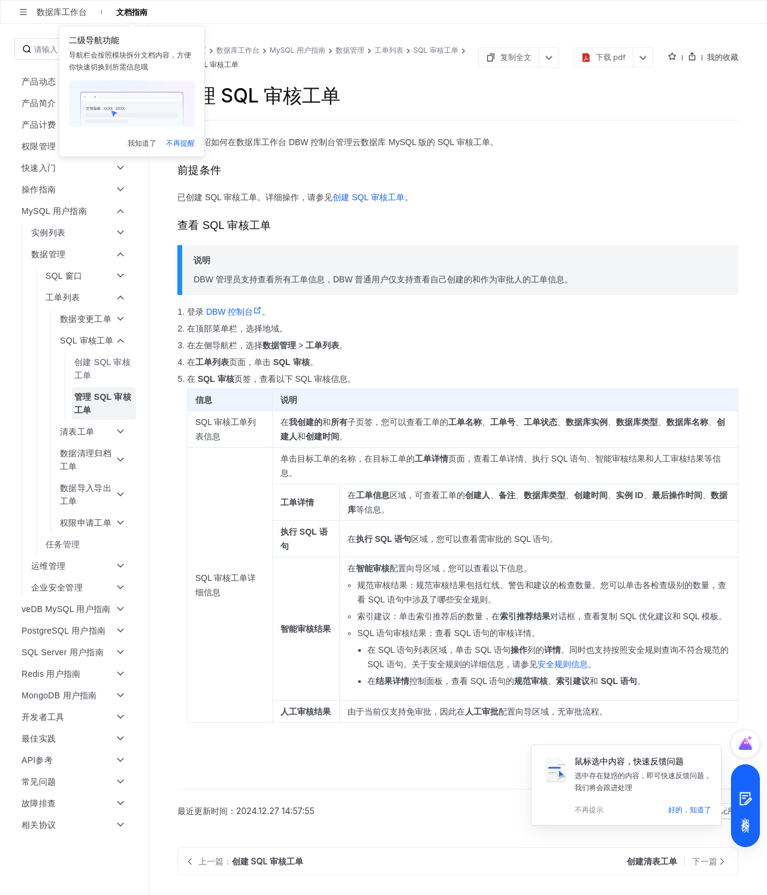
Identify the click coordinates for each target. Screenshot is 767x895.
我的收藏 (722, 57)
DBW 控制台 (234, 312)
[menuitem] (75, 368)
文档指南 (131, 12)
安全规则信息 (562, 664)
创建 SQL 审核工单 (368, 197)
